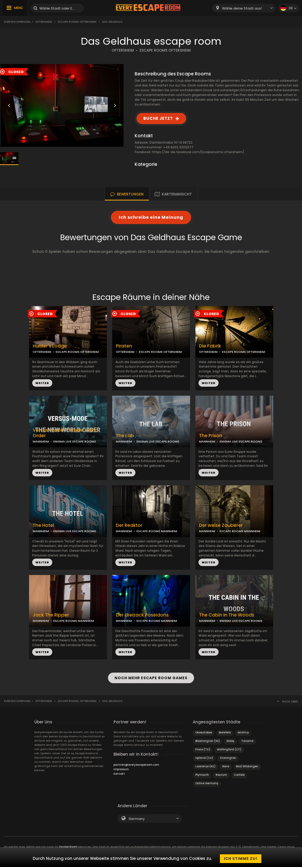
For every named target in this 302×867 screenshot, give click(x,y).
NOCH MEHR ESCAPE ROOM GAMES (151, 676)
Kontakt (119, 771)
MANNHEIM (41, 441)
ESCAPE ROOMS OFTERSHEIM (165, 50)
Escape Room (68, 844)
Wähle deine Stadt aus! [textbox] (242, 8)
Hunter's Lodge (50, 346)
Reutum (221, 772)
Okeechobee (203, 730)
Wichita (243, 730)
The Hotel (43, 525)
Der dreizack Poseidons (142, 615)
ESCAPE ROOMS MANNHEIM (156, 531)
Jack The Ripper (51, 615)
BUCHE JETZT (158, 118)
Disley (230, 738)
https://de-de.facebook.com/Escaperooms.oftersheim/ (198, 152)
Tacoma (247, 738)
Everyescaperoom (17, 22)
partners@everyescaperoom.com (136, 762)
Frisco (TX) (202, 747)
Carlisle (239, 772)
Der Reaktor (129, 525)
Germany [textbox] (137, 816)
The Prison (210, 436)
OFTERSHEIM (123, 50)
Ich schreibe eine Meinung (151, 217)
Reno (225, 764)
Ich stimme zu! (240, 858)
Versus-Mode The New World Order (65, 433)
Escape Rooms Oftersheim (77, 22)
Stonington (228, 755)
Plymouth (202, 772)
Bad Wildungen (247, 764)
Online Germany (206, 781)
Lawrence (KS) (205, 764)
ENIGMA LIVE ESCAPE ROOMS (74, 441)
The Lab (125, 436)
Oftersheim (43, 22)
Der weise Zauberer (221, 525)
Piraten (124, 346)
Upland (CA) (204, 755)
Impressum (121, 767)
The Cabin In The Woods (226, 615)
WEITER (42, 383)
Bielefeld (225, 730)
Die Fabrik (210, 346)
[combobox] (244, 8)
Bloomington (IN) (207, 738)
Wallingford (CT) (229, 747)
